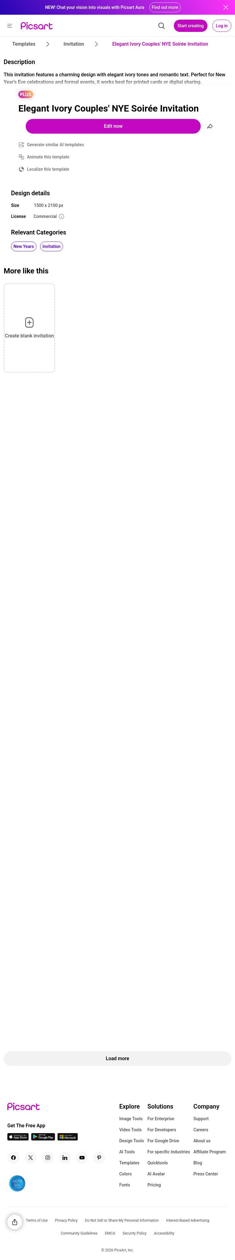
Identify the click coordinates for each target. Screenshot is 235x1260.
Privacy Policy (66, 1220)
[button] (10, 26)
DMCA (110, 1233)
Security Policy (135, 1233)
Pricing (154, 1184)
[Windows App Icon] (68, 1139)
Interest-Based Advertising (187, 1220)
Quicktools (157, 1162)
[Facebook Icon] (13, 1158)
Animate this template (48, 156)
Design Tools (131, 1140)
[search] (161, 25)
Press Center (205, 1173)
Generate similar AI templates (55, 144)
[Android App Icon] (43, 1139)
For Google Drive (163, 1140)
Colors (125, 1173)
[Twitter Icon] (30, 1158)
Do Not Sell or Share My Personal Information (122, 1220)
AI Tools (127, 1151)
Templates (129, 1162)
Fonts (124, 1184)
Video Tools (130, 1129)
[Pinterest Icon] (99, 1158)
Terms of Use (37, 1220)
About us (202, 1140)
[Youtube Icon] (82, 1158)
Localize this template (48, 169)
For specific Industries (168, 1151)
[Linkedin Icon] (65, 1158)
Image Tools (131, 1118)
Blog (197, 1162)
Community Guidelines (79, 1233)
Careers (200, 1129)
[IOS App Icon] (18, 1139)
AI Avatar (156, 1173)
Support (201, 1118)
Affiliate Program (209, 1151)
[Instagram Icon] (48, 1158)
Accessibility (164, 1233)
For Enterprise (160, 1118)
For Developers (161, 1129)
